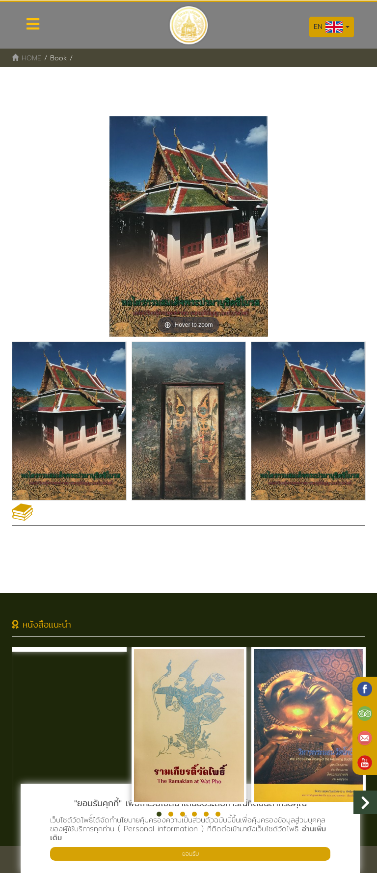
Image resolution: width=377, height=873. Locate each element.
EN (332, 27)
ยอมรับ (190, 853)
